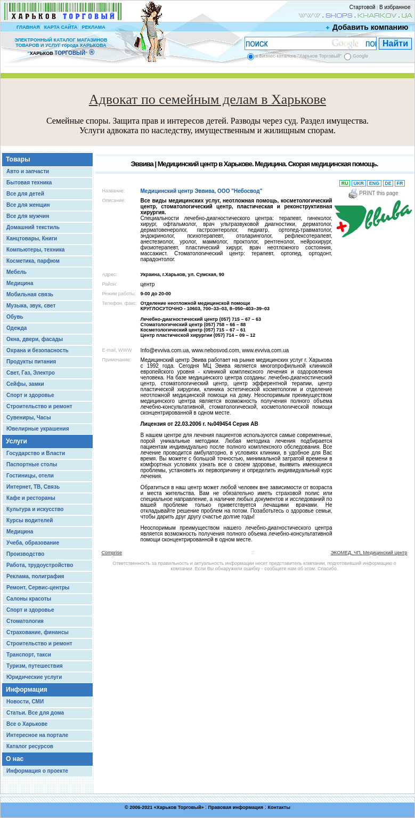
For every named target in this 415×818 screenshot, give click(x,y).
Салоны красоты (28, 599)
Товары (18, 159)
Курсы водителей (29, 520)
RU (344, 183)
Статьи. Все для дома (35, 713)
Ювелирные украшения (37, 429)
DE (388, 183)
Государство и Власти (35, 453)
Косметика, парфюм (33, 261)
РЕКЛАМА (93, 27)
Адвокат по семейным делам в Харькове (207, 99)
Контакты (278, 807)
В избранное (395, 7)
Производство (25, 554)
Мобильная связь (29, 294)
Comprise (112, 552)
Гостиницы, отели (30, 476)
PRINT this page (373, 193)
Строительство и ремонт (39, 406)
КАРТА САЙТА (60, 27)
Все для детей (25, 194)
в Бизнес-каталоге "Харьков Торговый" (298, 56)
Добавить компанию (367, 27)
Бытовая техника (29, 182)
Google (360, 56)
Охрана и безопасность (37, 350)
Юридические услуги (34, 677)
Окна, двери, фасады (34, 339)
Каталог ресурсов (29, 746)
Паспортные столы (31, 464)
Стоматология (25, 621)
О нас (14, 759)
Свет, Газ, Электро (30, 373)
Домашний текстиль (33, 227)
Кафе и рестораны (30, 498)
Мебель (16, 272)
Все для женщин (28, 205)
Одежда (16, 328)
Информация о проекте (37, 771)
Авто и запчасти (27, 171)
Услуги (16, 441)
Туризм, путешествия (34, 666)
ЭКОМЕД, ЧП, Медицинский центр (369, 552)
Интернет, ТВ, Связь (33, 487)
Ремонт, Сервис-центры (37, 587)
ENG (374, 183)
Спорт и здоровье (30, 395)
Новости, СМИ (25, 701)
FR (399, 183)
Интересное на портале (37, 735)
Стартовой (362, 7)
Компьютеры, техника (35, 250)
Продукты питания (31, 362)
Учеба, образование (32, 543)
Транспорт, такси (28, 655)
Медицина (19, 283)
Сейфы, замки (25, 384)
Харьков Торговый (179, 807)
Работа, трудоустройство (39, 565)
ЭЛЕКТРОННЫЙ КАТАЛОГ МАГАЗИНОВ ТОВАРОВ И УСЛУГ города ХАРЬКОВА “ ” (60, 46)
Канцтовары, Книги (31, 238)
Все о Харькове (26, 724)
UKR (358, 183)
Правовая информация (236, 807)
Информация (26, 689)
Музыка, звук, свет (30, 306)
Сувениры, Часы (28, 417)
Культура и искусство (34, 509)
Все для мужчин (27, 216)
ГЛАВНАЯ (28, 27)
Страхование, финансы (37, 632)
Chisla (220, 813)
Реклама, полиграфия (35, 576)
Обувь (14, 317)
